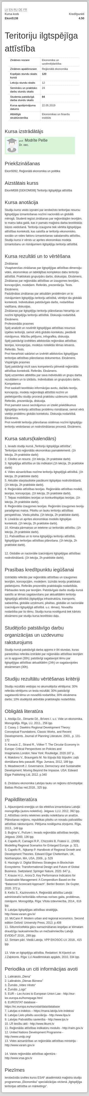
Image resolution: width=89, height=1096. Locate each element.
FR (25, 9)
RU (16, 9)
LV (6, 9)
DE (21, 9)
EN (11, 9)
